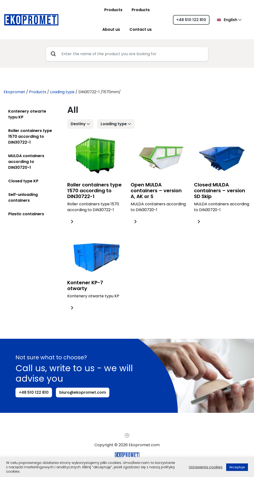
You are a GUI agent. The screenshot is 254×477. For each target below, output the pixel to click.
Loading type (114, 124)
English (227, 20)
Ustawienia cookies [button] (206, 467)
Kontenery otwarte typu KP (27, 114)
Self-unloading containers (23, 197)
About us (111, 29)
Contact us (140, 29)
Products (113, 10)
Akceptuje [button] (237, 467)
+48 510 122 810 (191, 20)
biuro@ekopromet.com (82, 392)
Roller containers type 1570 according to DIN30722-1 (30, 136)
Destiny (78, 124)
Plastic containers (26, 214)
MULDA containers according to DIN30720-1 (26, 161)
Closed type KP (23, 181)
